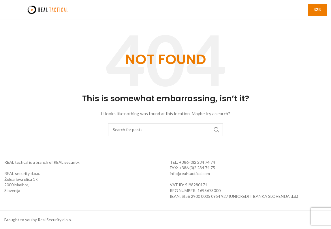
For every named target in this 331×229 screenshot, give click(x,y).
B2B (317, 9)
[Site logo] (47, 9)
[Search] (165, 129)
